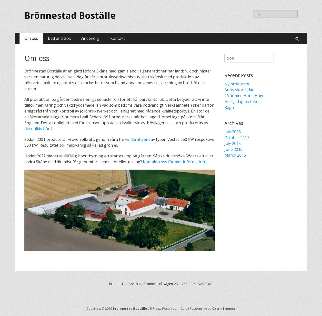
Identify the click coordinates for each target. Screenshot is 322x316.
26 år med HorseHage (244, 95)
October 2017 (236, 137)
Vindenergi (90, 38)
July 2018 (232, 131)
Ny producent (237, 84)
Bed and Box (59, 38)
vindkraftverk (137, 139)
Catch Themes (223, 308)
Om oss (31, 38)
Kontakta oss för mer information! (174, 161)
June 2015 (233, 149)
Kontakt (117, 38)
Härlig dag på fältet (242, 101)
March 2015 (235, 155)
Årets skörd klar (239, 89)
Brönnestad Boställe (70, 15)
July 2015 (232, 143)
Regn (229, 107)
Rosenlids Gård (38, 128)
